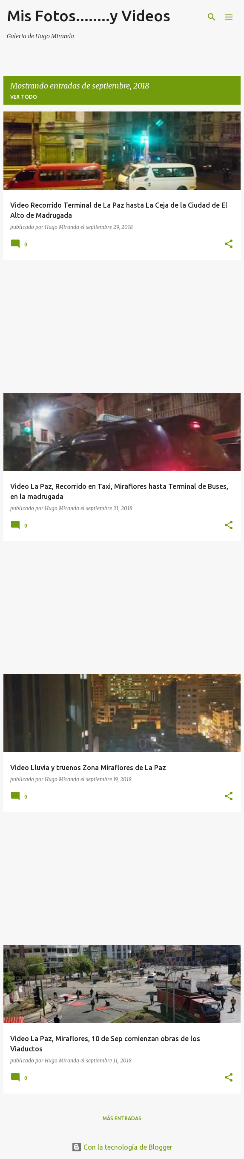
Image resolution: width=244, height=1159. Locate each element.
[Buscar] (212, 17)
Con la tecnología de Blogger (122, 1147)
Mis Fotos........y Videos (88, 15)
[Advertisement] (122, 326)
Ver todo (23, 97)
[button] (229, 244)
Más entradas (122, 1118)
